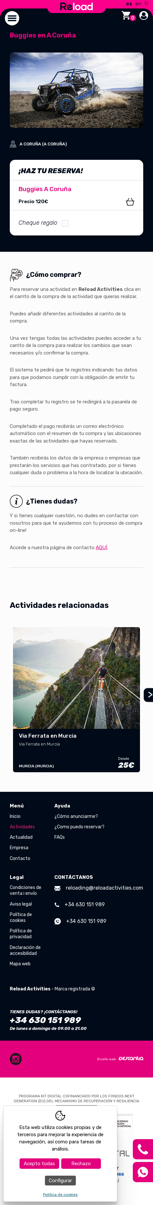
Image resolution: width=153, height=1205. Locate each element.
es (129, 4)
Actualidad (21, 837)
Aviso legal (21, 904)
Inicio (15, 816)
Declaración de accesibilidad (25, 950)
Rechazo (81, 1164)
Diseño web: (120, 1058)
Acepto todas (39, 1164)
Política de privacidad (21, 934)
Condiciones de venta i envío (25, 890)
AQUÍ (101, 547)
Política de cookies (21, 917)
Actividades (22, 827)
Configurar (60, 1180)
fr (146, 4)
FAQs (59, 837)
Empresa (19, 848)
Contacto (20, 858)
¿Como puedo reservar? (79, 827)
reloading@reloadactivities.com (98, 888)
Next (147, 695)
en (138, 4)
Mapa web (20, 964)
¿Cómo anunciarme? (76, 816)
